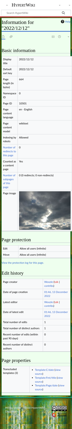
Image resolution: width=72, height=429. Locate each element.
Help (65, 21)
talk (56, 281)
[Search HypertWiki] (36, 12)
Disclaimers (11, 411)
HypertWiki (23, 5)
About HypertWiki (34, 407)
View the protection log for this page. (23, 262)
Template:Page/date (46, 385)
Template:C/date (44, 369)
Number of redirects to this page (9, 151)
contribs (48, 285)
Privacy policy (13, 407)
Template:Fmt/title (45, 377)
